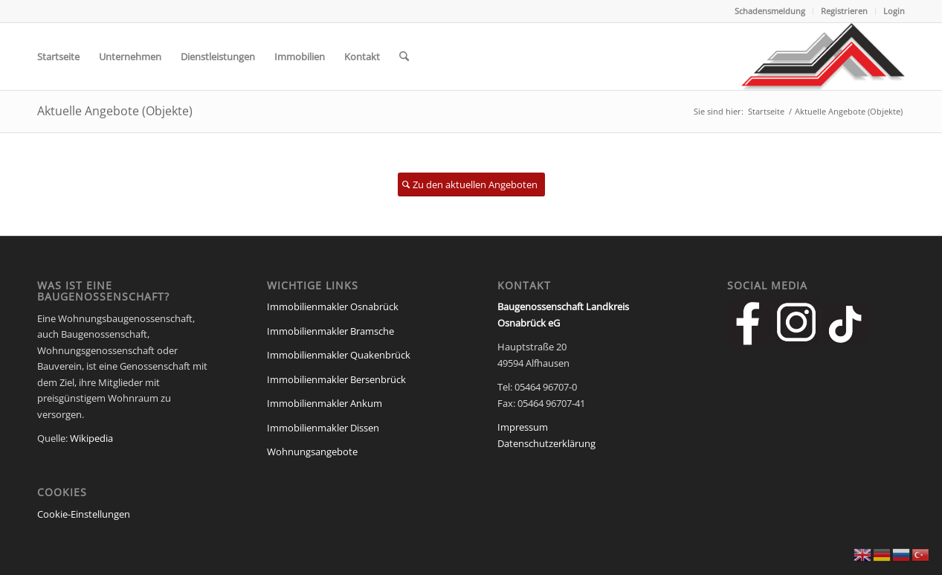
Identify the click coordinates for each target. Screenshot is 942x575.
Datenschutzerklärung (546, 443)
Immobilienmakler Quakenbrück (338, 355)
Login (894, 10)
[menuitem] (770, 11)
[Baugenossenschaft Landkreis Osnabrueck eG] (823, 56)
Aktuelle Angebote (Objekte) (115, 111)
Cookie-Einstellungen (83, 514)
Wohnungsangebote (312, 451)
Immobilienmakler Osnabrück (333, 306)
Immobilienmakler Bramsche (330, 331)
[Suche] (404, 56)
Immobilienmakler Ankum (324, 403)
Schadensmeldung (770, 10)
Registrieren (844, 10)
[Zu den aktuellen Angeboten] (471, 185)
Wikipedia (91, 438)
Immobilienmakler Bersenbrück (336, 379)
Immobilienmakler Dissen (323, 427)
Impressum (522, 427)
